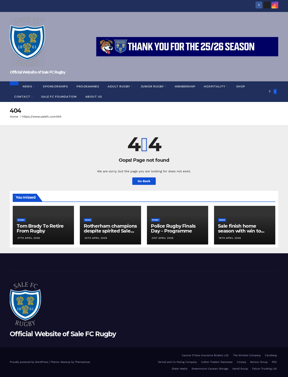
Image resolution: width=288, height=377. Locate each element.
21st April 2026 (163, 238)
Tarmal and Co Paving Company (177, 362)
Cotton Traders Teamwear (217, 362)
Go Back (144, 181)
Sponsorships (55, 86)
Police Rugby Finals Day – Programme (173, 228)
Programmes (87, 86)
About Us (93, 96)
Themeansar (82, 362)
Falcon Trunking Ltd (264, 368)
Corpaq (241, 362)
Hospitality (215, 86)
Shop (240, 86)
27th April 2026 (28, 238)
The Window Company (247, 355)
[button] (269, 91)
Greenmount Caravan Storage (210, 368)
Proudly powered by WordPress (29, 362)
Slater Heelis (179, 368)
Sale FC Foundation (59, 96)
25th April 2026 (96, 238)
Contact (22, 96)
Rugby (21, 220)
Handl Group (240, 368)
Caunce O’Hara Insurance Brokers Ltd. (205, 355)
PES (274, 362)
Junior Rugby (153, 86)
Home (14, 116)
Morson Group (259, 362)
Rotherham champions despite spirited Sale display (110, 231)
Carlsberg (271, 355)
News (28, 86)
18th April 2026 (230, 238)
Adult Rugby (119, 86)
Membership (185, 86)
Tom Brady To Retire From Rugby (40, 228)
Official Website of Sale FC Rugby (37, 72)
